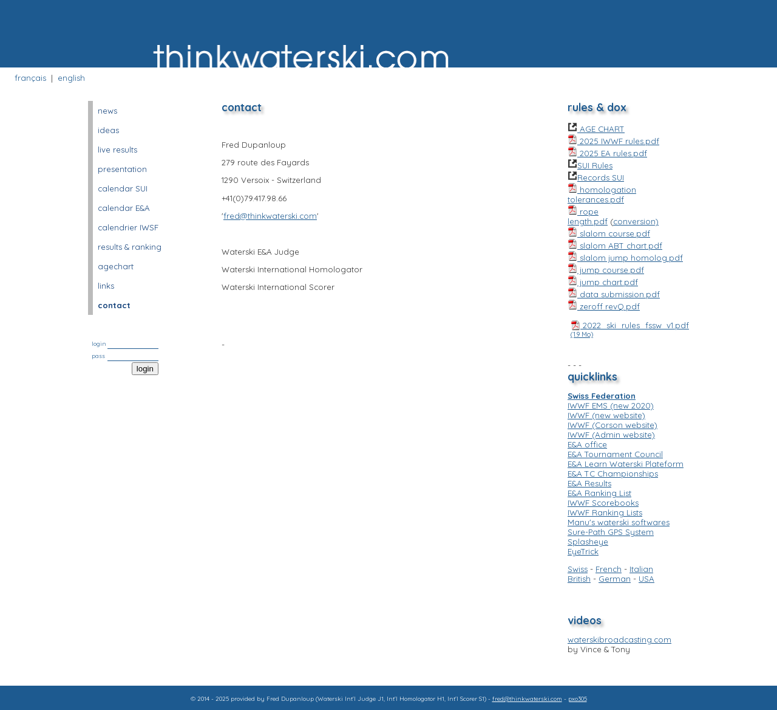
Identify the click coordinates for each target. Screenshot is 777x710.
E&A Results (589, 483)
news (107, 110)
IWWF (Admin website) (611, 434)
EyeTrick (583, 551)
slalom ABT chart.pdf (615, 245)
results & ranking (129, 247)
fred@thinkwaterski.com (270, 216)
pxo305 (577, 699)
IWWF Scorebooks (603, 503)
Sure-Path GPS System (611, 532)
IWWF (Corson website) (612, 425)
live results (117, 149)
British (579, 579)
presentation (122, 169)
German (615, 579)
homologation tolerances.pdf (602, 194)
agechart (116, 266)
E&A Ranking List (599, 493)
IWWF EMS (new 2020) (611, 405)
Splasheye (588, 541)
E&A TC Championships (613, 473)
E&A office (587, 444)
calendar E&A (124, 208)
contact (114, 305)
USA (646, 579)
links (106, 286)
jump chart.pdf (603, 282)
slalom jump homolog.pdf (625, 258)
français (30, 78)
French (608, 569)
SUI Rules (590, 165)
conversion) (636, 221)
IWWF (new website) (606, 415)
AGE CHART (596, 129)
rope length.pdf (588, 216)
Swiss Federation (602, 396)
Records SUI (596, 177)
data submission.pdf (614, 294)
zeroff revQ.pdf (604, 306)
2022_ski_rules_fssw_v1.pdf (630, 329)
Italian (641, 569)
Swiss (578, 569)
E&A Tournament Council (615, 454)
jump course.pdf (606, 270)
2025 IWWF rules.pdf (613, 141)
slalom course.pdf (609, 233)
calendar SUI (123, 188)
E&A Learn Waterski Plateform (626, 464)
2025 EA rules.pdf (607, 153)
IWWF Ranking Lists (605, 512)
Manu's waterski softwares (619, 522)
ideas (108, 130)
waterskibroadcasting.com (619, 639)
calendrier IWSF (128, 227)
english (71, 78)
